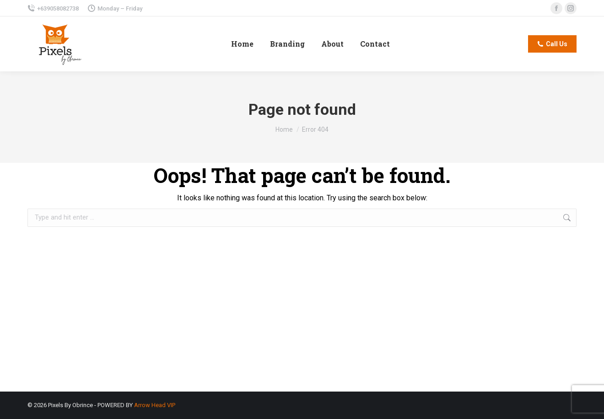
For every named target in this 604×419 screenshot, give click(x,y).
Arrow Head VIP (154, 405)
